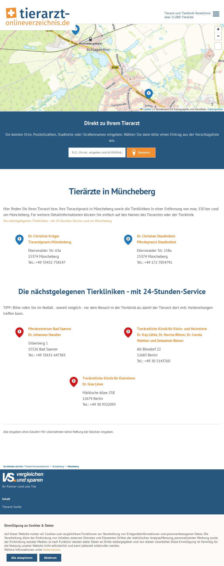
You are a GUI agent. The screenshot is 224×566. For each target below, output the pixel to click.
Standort (141, 152)
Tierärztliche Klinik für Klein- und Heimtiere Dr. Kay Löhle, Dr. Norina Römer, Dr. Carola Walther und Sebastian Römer (172, 334)
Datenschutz (51, 550)
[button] (148, 94)
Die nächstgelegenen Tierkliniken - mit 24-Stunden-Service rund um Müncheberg (57, 221)
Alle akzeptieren (22, 558)
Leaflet (145, 109)
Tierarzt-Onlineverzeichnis (36, 466)
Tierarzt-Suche (11, 507)
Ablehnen (50, 558)
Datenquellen (215, 109)
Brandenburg (58, 466)
